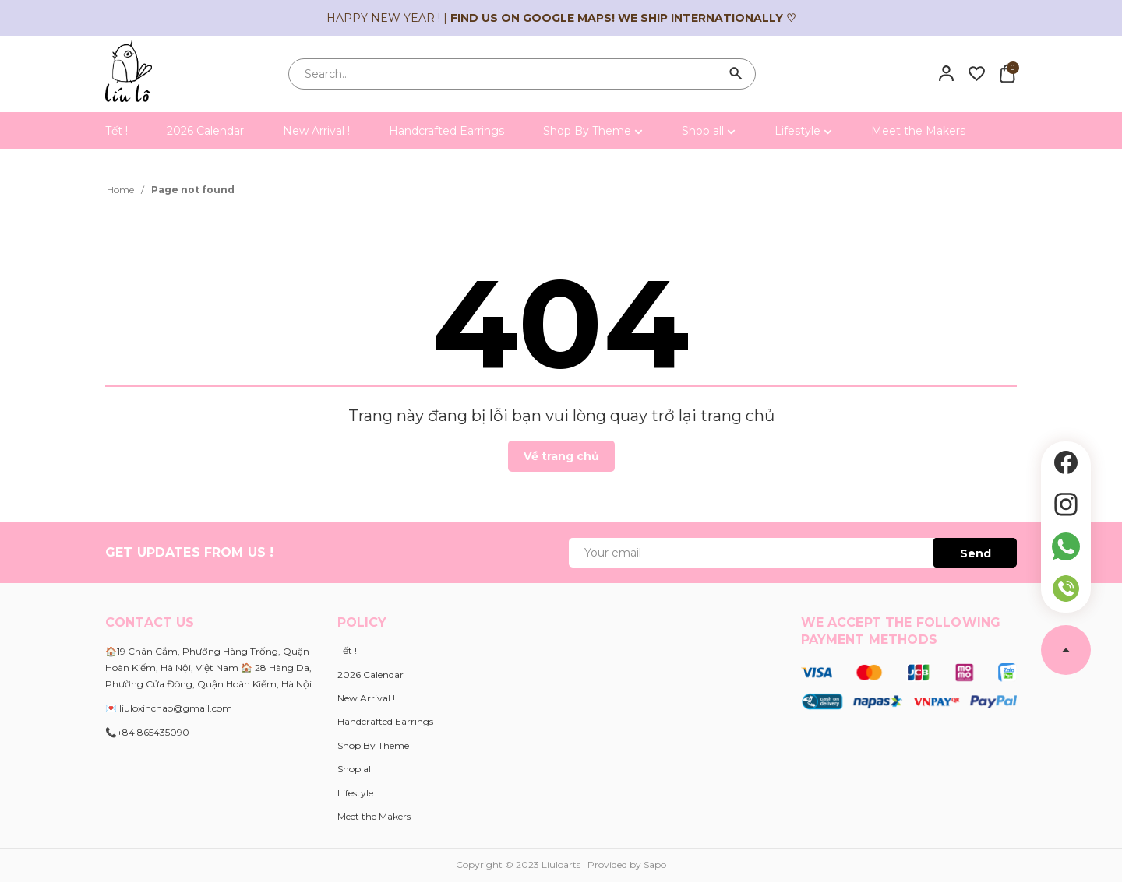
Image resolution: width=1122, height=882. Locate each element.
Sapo (655, 864)
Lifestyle (803, 131)
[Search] (736, 74)
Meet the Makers (918, 131)
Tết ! (116, 131)
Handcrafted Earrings (446, 131)
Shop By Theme (593, 131)
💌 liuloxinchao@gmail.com (168, 708)
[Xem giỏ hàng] (1007, 73)
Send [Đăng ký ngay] (975, 553)
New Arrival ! (316, 131)
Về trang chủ (561, 456)
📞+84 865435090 (147, 732)
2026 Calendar (205, 131)
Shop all (709, 131)
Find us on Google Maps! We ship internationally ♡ (623, 18)
